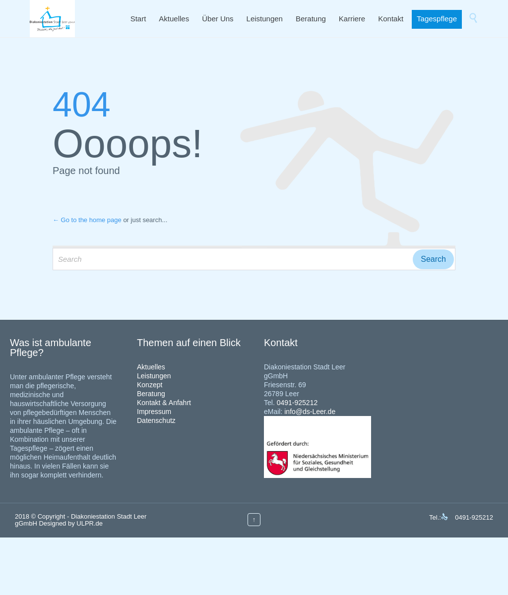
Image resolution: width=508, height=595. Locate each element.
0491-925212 (297, 403)
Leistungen (154, 376)
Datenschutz (156, 420)
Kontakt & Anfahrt (164, 403)
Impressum (154, 412)
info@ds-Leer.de (309, 412)
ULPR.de (89, 523)
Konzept (149, 385)
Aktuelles (151, 367)
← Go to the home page (87, 220)
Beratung (151, 394)
